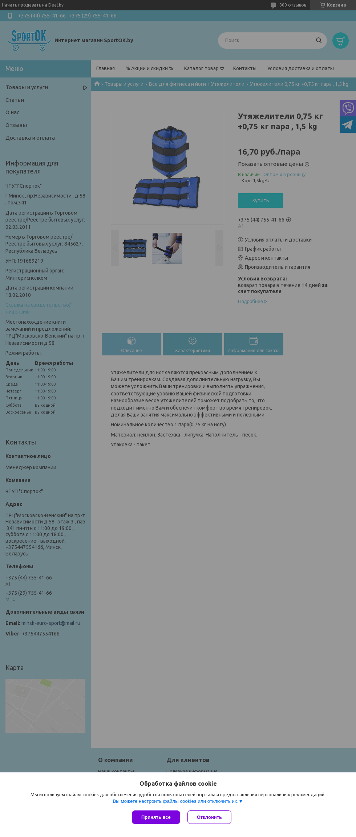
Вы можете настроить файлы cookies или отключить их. (175, 801)
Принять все (156, 817)
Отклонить (209, 817)
